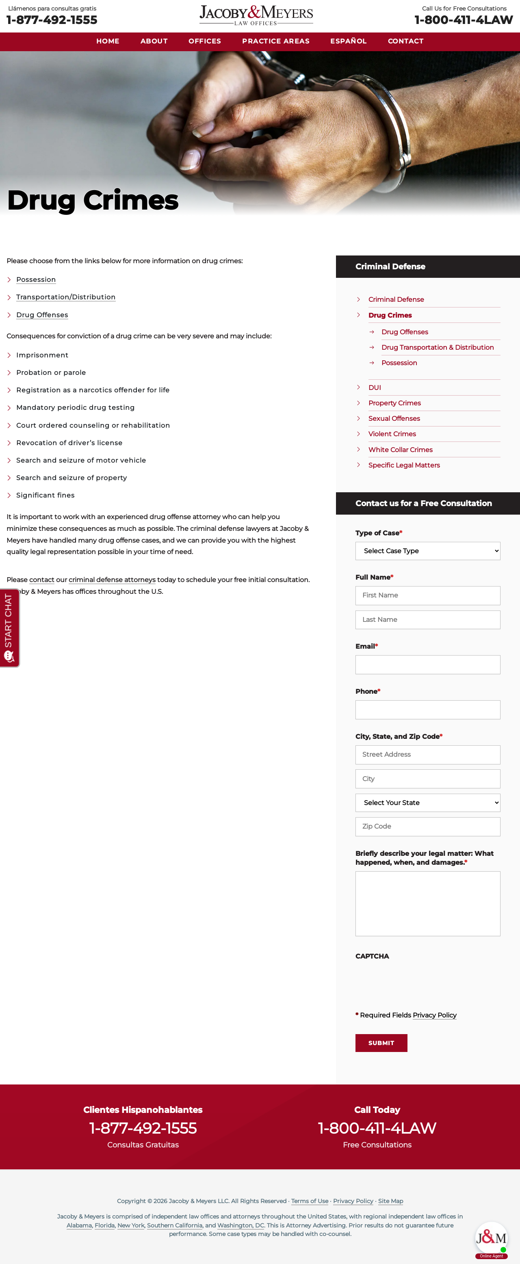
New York (130, 1225)
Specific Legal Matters (404, 465)
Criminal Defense (396, 299)
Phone (367, 691)
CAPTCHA (372, 956)
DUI (374, 388)
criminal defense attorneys (112, 580)
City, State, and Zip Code (398, 736)
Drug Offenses (42, 315)
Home (108, 41)
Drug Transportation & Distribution (437, 347)
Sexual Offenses (394, 418)
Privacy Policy (435, 1015)
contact (41, 580)
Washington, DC (240, 1225)
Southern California (174, 1225)
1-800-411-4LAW (464, 19)
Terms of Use (309, 1201)
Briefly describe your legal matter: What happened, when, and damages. (424, 858)
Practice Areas (276, 41)
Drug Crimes (390, 315)
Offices (204, 41)
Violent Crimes (392, 434)
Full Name (374, 577)
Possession (36, 280)
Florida (105, 1225)
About (154, 41)
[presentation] (417, 981)
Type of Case (378, 533)
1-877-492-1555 (52, 19)
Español (348, 41)
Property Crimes (394, 403)
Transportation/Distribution (66, 297)
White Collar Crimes (400, 450)
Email (366, 646)
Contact (406, 41)
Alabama (79, 1225)
